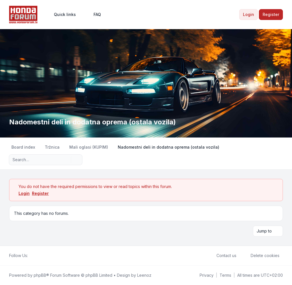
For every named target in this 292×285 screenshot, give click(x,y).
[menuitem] (62, 14)
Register (40, 193)
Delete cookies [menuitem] (261, 255)
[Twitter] (36, 255)
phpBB (40, 275)
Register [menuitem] (271, 14)
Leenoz (144, 275)
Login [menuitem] (248, 14)
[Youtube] (40, 255)
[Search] (66, 160)
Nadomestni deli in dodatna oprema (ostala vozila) (92, 122)
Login (24, 193)
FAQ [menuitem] (93, 14)
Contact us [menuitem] (222, 255)
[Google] (45, 255)
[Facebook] (31, 255)
